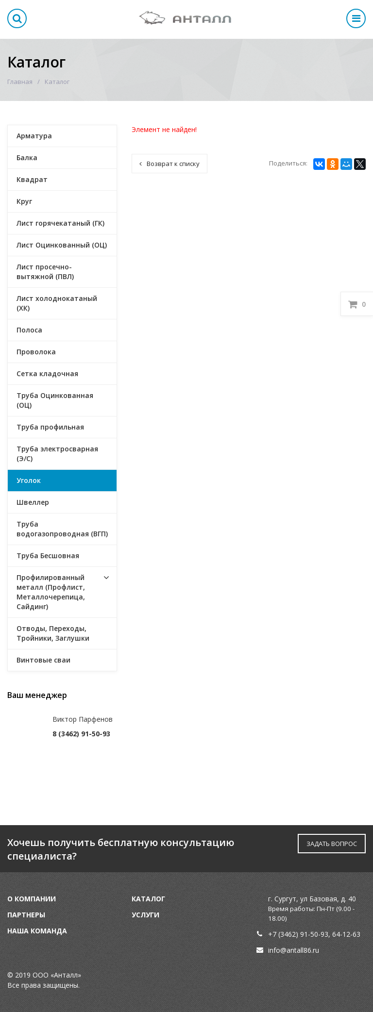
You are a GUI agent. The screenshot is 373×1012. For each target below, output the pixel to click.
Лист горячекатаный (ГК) (60, 223)
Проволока (36, 351)
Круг (24, 201)
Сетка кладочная (47, 373)
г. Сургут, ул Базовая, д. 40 (312, 898)
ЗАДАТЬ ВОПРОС (331, 843)
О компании (31, 898)
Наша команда (37, 930)
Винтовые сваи (43, 659)
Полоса (29, 329)
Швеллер (33, 502)
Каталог (148, 898)
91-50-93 (314, 934)
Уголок (29, 480)
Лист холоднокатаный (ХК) (57, 303)
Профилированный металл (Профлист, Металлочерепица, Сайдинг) (51, 592)
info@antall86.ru (293, 950)
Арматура (34, 135)
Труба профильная (50, 426)
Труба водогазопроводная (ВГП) (62, 528)
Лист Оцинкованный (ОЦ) (62, 244)
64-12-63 (346, 934)
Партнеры (26, 914)
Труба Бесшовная (48, 555)
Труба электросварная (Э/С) (57, 453)
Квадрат (32, 179)
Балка (27, 157)
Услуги (145, 914)
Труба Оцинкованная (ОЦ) (55, 400)
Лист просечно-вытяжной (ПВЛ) (45, 271)
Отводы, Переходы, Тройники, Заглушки (53, 633)
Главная (20, 81)
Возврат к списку (169, 163)
